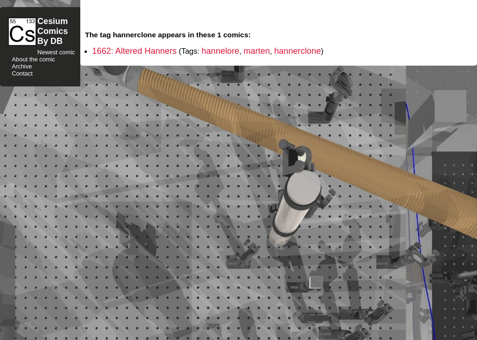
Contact (22, 73)
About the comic (33, 59)
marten (257, 51)
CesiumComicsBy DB (52, 31)
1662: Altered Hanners (134, 51)
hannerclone (297, 51)
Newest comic (56, 52)
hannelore (220, 51)
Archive (22, 66)
